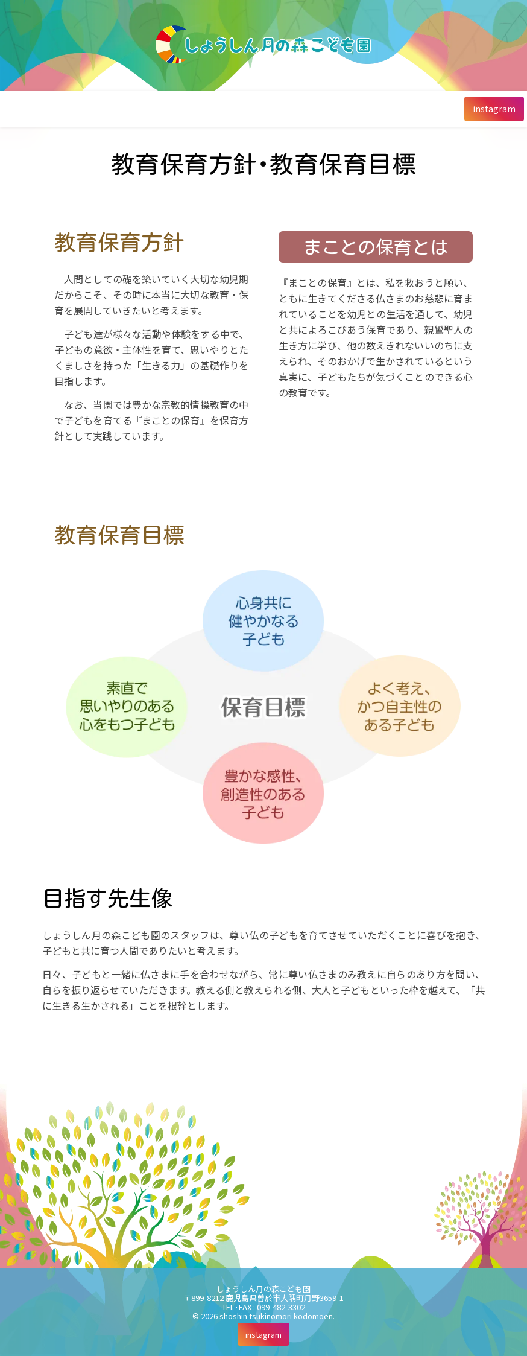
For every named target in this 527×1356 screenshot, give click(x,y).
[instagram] (494, 109)
